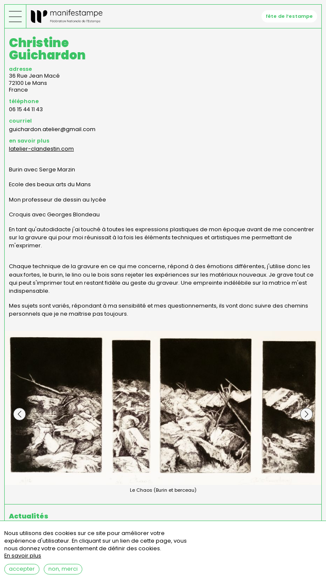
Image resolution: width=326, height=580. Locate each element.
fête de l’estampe (289, 16)
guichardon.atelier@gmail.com (52, 129)
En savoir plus (22, 559)
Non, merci (63, 572)
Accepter (22, 572)
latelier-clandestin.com (41, 148)
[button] (19, 414)
